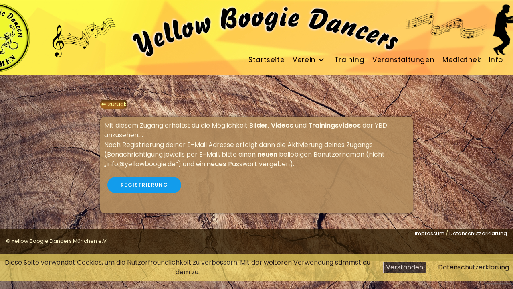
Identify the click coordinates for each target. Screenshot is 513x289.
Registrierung (144, 184)
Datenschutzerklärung (473, 267)
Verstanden (404, 267)
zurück (117, 104)
